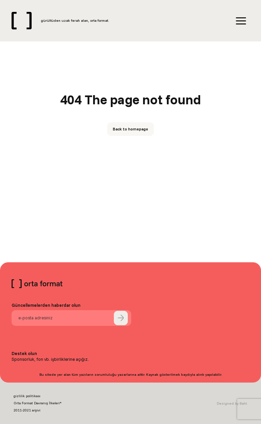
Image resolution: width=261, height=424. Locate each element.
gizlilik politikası (27, 396)
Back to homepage (130, 128)
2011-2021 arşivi (27, 410)
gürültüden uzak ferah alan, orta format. (75, 20)
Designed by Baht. (232, 403)
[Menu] (240, 21)
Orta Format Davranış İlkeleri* (38, 403)
